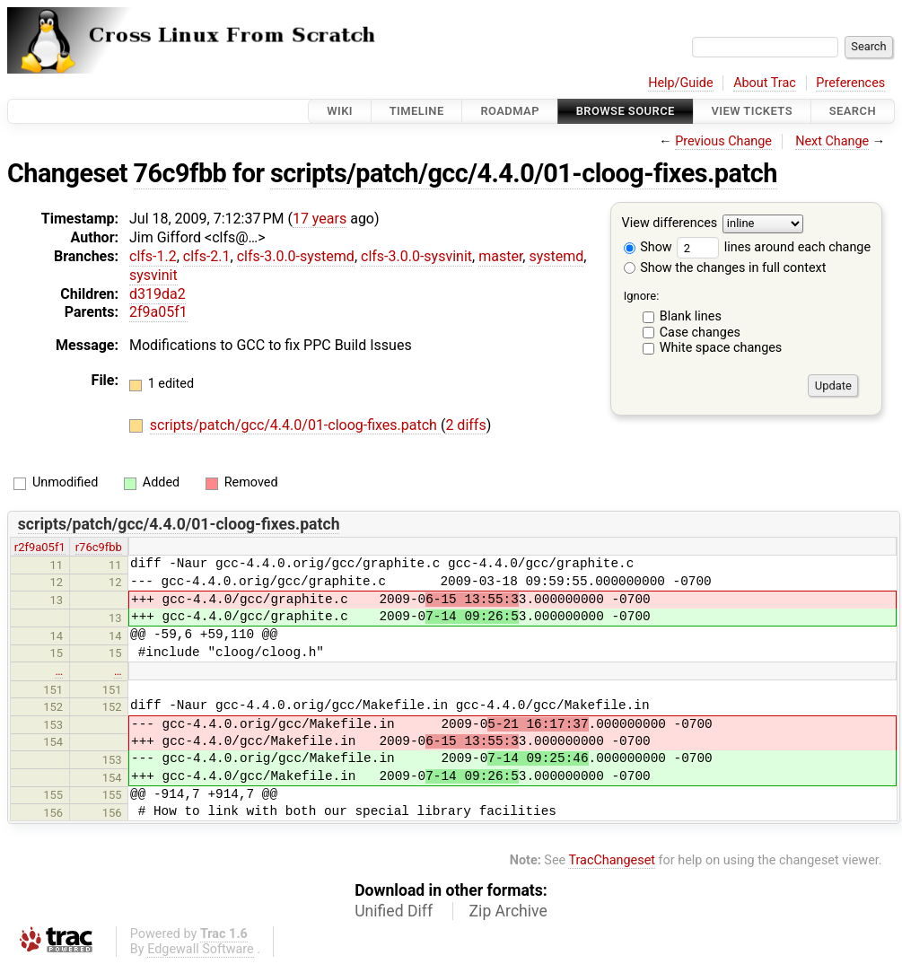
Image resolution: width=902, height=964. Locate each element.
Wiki (340, 111)
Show (648, 247)
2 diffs (465, 425)
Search (852, 111)
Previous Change (723, 141)
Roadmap (509, 111)
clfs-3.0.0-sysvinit (416, 256)
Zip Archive (508, 911)
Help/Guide (680, 83)
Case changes (700, 332)
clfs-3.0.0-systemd (296, 256)
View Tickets (752, 111)
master (500, 256)
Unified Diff (394, 911)
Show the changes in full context (725, 268)
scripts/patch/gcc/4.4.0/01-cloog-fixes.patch (523, 173)
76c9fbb (180, 173)
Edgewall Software (200, 949)
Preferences (850, 83)
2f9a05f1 (158, 311)
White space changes (721, 347)
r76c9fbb (98, 547)
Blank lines (691, 316)
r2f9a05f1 (40, 547)
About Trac (764, 83)
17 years (319, 218)
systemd (556, 256)
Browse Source (625, 111)
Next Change (832, 141)
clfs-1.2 (153, 256)
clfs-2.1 (207, 256)
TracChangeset (611, 860)
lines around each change (774, 247)
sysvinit (153, 275)
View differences (670, 224)
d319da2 (157, 293)
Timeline (417, 111)
